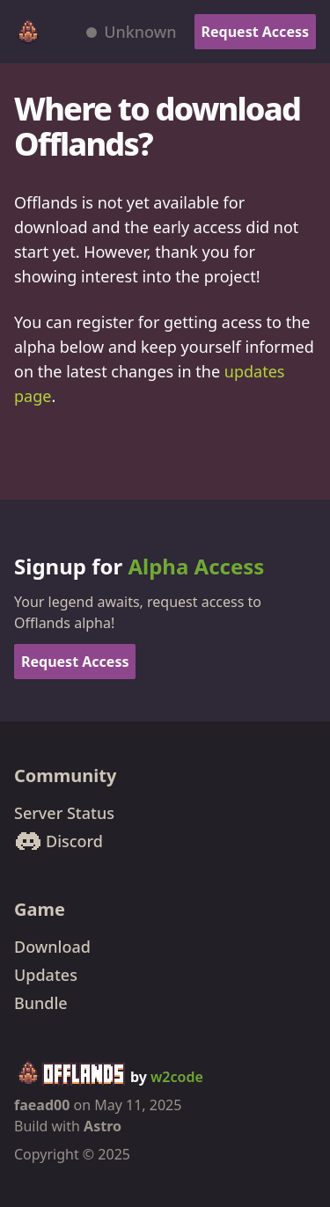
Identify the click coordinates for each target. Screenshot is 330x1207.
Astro (102, 1126)
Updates (45, 974)
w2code (176, 1076)
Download (52, 946)
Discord (58, 841)
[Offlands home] (28, 32)
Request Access (255, 31)
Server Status (64, 812)
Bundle (41, 1002)
